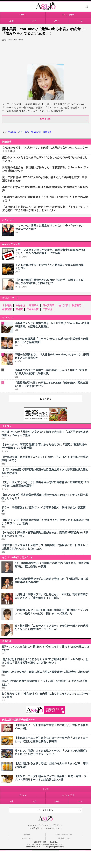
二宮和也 (47, 309)
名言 (20, 132)
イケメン (22, 795)
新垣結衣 (33, 305)
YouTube (12, 132)
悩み (27, 132)
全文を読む (45, 119)
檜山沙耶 (63, 305)
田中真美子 (48, 305)
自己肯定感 (36, 132)
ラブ (34, 801)
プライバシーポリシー (64, 834)
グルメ (18, 272)
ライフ (18, 232)
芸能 (11, 801)
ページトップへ (45, 810)
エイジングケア (21, 257)
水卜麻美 (7, 305)
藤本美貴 (47, 132)
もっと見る (45, 399)
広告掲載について (63, 838)
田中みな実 (32, 309)
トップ (45, 789)
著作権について (27, 838)
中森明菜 (7, 309)
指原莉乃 (76, 305)
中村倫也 (20, 305)
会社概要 (27, 834)
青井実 (19, 309)
